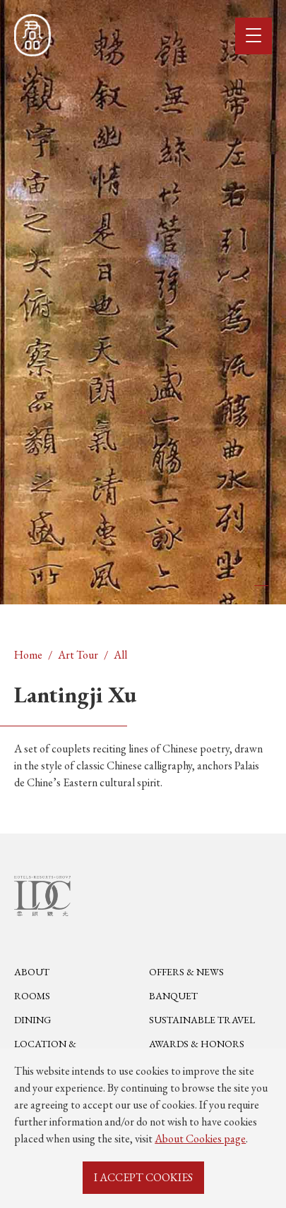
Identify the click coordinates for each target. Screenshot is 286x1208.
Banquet (173, 996)
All (120, 654)
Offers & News (186, 972)
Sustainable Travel (202, 1020)
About (31, 972)
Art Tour (78, 654)
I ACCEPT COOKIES (143, 1177)
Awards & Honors (196, 1044)
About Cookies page (200, 1138)
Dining (32, 1020)
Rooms (32, 996)
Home (28, 654)
